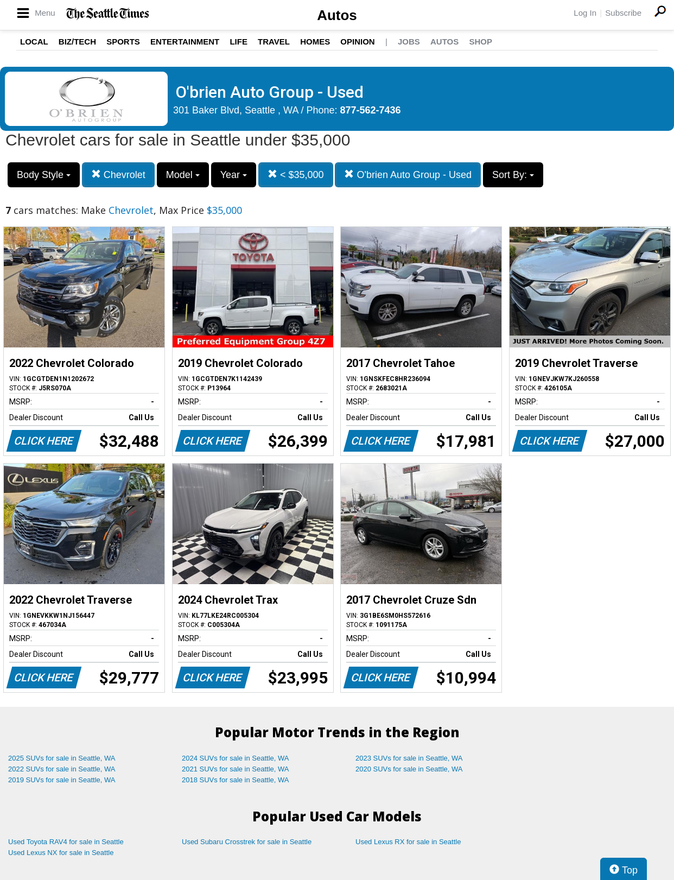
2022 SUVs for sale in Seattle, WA (62, 769)
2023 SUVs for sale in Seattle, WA (409, 758)
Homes (315, 41)
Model (183, 174)
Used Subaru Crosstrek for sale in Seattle (246, 842)
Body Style (44, 174)
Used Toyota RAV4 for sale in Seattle (66, 842)
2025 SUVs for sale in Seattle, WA (62, 758)
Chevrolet (118, 174)
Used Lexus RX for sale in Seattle (408, 842)
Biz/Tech (77, 41)
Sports (123, 41)
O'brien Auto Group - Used (408, 174)
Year (233, 174)
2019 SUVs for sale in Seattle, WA (62, 780)
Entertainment (184, 41)
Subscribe (623, 12)
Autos (337, 15)
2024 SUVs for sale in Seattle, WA (235, 758)
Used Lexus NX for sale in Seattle (60, 853)
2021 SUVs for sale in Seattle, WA (235, 769)
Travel (274, 41)
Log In (585, 12)
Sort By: (513, 174)
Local (34, 41)
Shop (480, 41)
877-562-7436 (370, 110)
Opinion (357, 41)
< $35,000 (296, 174)
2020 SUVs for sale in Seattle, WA (409, 769)
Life (238, 41)
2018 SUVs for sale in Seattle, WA (235, 780)
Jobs (409, 41)
